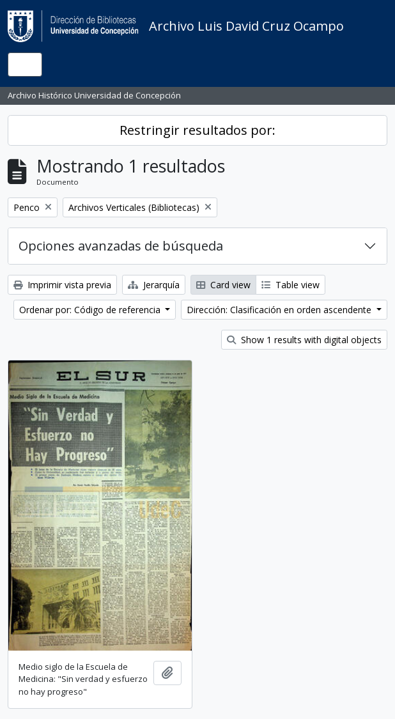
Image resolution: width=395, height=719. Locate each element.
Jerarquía (154, 285)
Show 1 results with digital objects (304, 340)
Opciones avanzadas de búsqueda (121, 245)
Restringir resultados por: (197, 130)
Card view (223, 285)
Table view (290, 285)
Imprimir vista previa (62, 285)
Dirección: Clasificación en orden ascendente (280, 310)
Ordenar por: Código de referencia (91, 310)
